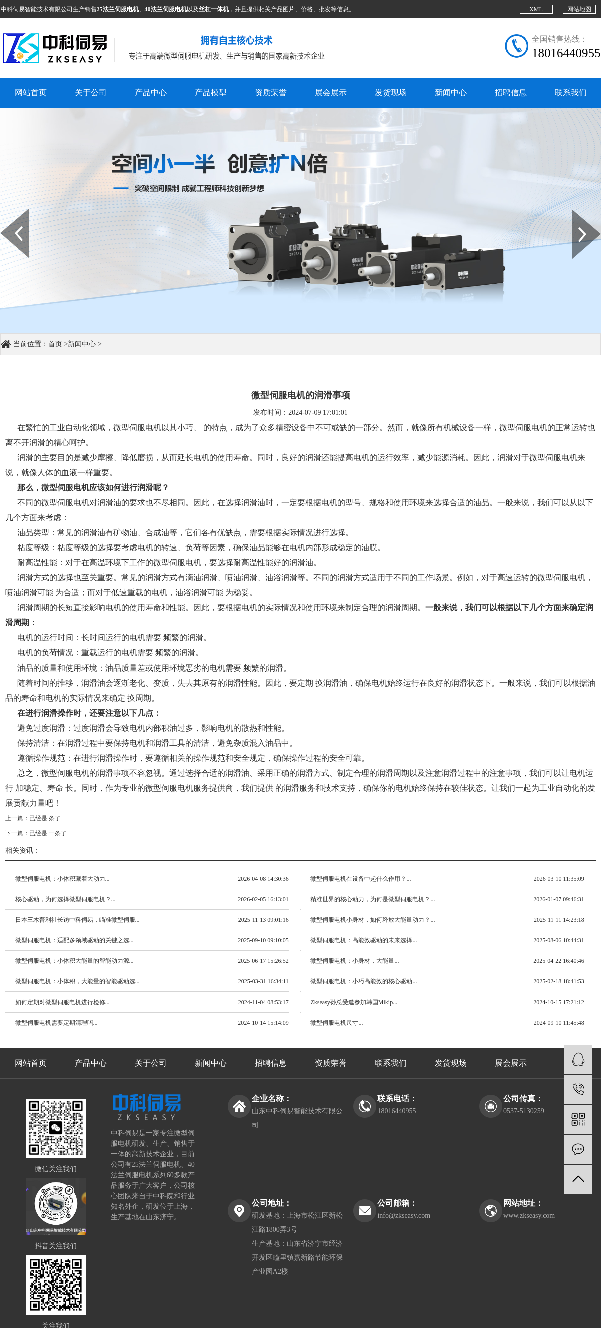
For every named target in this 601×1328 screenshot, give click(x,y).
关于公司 (91, 92)
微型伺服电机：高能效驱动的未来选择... (363, 940)
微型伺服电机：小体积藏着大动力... (62, 878)
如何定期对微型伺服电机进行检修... (62, 1002)
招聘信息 (511, 92)
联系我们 (571, 92)
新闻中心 (451, 92)
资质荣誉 (271, 92)
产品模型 (211, 92)
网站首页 (31, 92)
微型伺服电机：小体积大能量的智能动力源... (74, 960)
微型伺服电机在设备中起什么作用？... (360, 878)
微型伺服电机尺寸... (336, 1022)
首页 (55, 344)
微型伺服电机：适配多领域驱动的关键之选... (74, 940)
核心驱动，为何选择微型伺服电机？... (65, 899)
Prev (5, 212)
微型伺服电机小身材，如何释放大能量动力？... (372, 919)
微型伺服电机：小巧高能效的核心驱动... (363, 981)
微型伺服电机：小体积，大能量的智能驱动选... (77, 981)
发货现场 (391, 92)
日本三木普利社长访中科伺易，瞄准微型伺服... (77, 919)
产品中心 (151, 92)
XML (536, 9)
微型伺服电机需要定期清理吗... (56, 1022)
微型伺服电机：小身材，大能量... (354, 960)
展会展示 (331, 92)
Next (577, 212)
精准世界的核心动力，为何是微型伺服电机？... (372, 899)
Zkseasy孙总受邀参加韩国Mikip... (353, 1002)
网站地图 (579, 9)
